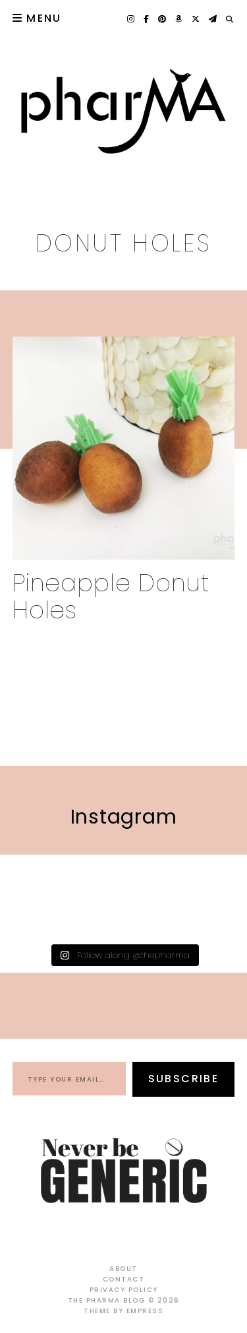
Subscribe (183, 1078)
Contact (124, 1279)
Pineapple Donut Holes (111, 596)
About (123, 1269)
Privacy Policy (124, 1290)
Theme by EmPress (123, 1311)
